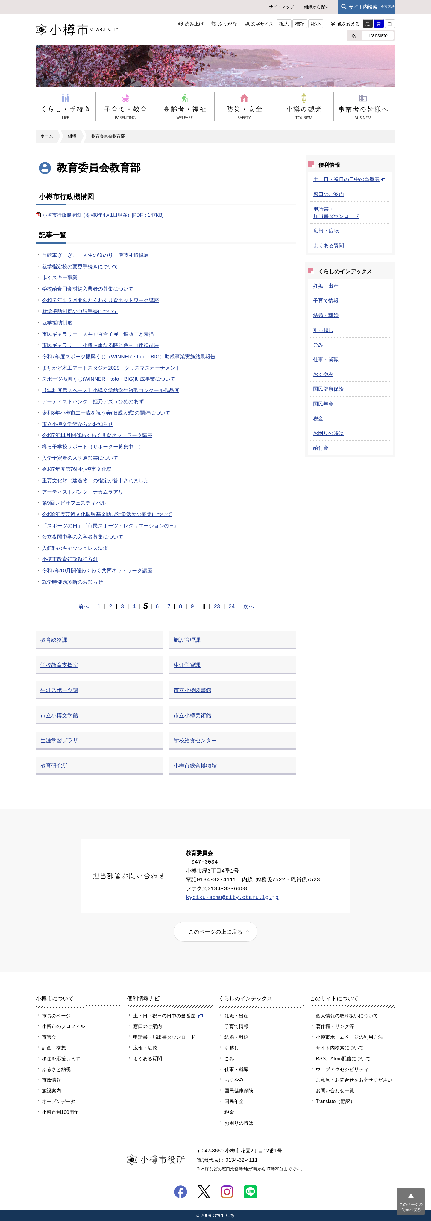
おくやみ (323, 374)
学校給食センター (195, 740)
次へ (248, 606)
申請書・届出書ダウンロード (164, 1037)
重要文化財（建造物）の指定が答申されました (95, 480)
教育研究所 (53, 765)
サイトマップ (281, 6)
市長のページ (56, 1015)
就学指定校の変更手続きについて (80, 266)
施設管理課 (187, 640)
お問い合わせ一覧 (335, 1090)
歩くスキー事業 (60, 277)
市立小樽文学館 (59, 715)
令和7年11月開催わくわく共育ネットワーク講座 (97, 435)
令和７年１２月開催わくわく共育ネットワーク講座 (100, 300)
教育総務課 (53, 640)
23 (217, 606)
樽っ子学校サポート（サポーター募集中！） (93, 447)
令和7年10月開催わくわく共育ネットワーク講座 (97, 571)
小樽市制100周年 (60, 1112)
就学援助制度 (57, 323)
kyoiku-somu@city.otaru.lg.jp (232, 897)
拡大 (284, 23)
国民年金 (323, 404)
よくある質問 (328, 245)
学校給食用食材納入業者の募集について (87, 289)
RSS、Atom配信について (343, 1058)
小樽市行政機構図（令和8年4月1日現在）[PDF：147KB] (103, 215)
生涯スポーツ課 (59, 690)
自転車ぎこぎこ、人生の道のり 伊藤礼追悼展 (95, 255)
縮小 (316, 23)
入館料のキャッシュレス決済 (75, 548)
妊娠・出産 (326, 286)
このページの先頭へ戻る (411, 1207)
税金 (318, 418)
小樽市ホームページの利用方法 (349, 1037)
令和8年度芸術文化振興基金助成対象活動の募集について (107, 514)
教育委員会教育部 (108, 136)
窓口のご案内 (328, 194)
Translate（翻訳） (335, 1101)
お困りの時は (328, 433)
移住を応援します (61, 1058)
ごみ (318, 345)
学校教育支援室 (59, 665)
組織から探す (316, 6)
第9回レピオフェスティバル (74, 503)
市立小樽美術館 (192, 715)
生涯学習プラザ (59, 740)
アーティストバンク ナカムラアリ (82, 492)
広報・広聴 (326, 231)
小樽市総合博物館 (195, 765)
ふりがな (227, 23)
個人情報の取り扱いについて (347, 1015)
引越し (231, 1047)
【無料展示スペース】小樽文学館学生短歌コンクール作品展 (110, 390)
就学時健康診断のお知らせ (72, 582)
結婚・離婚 (326, 315)
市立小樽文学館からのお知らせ (77, 424)
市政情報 (51, 1079)
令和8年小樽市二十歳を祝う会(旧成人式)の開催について (106, 413)
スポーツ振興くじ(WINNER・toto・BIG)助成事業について (108, 379)
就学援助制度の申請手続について (80, 311)
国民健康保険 (328, 389)
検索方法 (387, 6)
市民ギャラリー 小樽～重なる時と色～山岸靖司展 (100, 345)
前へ (83, 606)
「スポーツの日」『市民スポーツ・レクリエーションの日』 (110, 526)
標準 (300, 23)
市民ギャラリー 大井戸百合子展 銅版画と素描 (98, 334)
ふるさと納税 (56, 1069)
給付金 (320, 448)
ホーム (46, 136)
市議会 (49, 1037)
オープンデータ (58, 1101)
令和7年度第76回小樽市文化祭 (77, 469)
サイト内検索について (340, 1047)
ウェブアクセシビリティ (342, 1069)
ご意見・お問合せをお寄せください (354, 1079)
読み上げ (194, 23)
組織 (72, 136)
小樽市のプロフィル (63, 1026)
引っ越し (323, 330)
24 (232, 606)
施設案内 (51, 1090)
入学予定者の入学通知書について (80, 458)
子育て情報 (326, 301)
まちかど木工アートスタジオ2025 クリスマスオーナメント (111, 368)
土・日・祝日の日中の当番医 (349, 179)
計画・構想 (54, 1047)
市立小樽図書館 (192, 690)
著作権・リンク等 (335, 1026)
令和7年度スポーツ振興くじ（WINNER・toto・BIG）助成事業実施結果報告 (129, 357)
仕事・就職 (326, 359)
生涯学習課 (187, 665)
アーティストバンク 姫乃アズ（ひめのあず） (95, 401)
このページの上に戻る (215, 932)
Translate (378, 35)
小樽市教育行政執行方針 (70, 559)
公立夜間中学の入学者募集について (82, 537)
